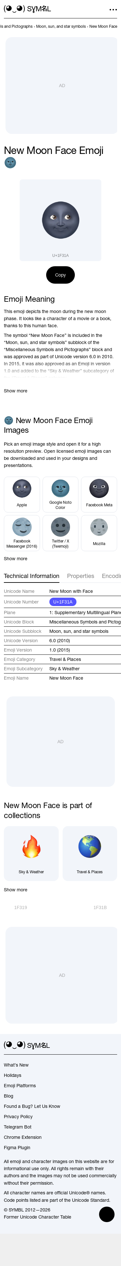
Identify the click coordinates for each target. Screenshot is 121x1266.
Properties (80, 575)
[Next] (105, 907)
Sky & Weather (64, 668)
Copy (60, 275)
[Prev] (15, 907)
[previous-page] (61, 26)
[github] (102, 1045)
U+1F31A (63, 601)
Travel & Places (65, 659)
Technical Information (31, 575)
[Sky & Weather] (31, 853)
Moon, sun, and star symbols (78, 631)
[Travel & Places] (90, 853)
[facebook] (113, 1045)
